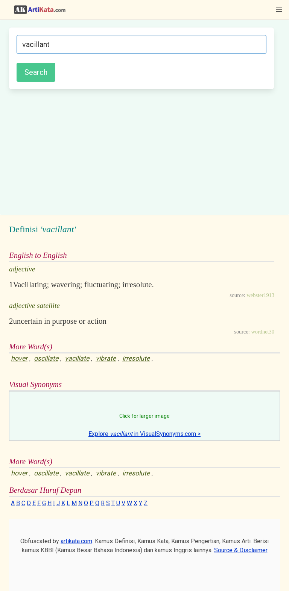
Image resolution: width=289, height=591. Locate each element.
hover (19, 358)
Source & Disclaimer (241, 550)
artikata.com (76, 541)
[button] (279, 10)
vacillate (77, 358)
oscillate (46, 358)
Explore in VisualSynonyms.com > (144, 433)
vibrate (106, 358)
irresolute (136, 358)
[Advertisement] (141, 151)
